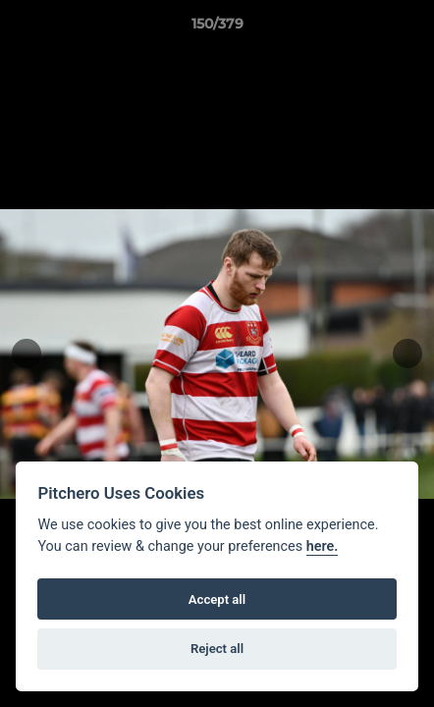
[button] (410, 28)
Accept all (217, 599)
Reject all (217, 648)
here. (322, 546)
